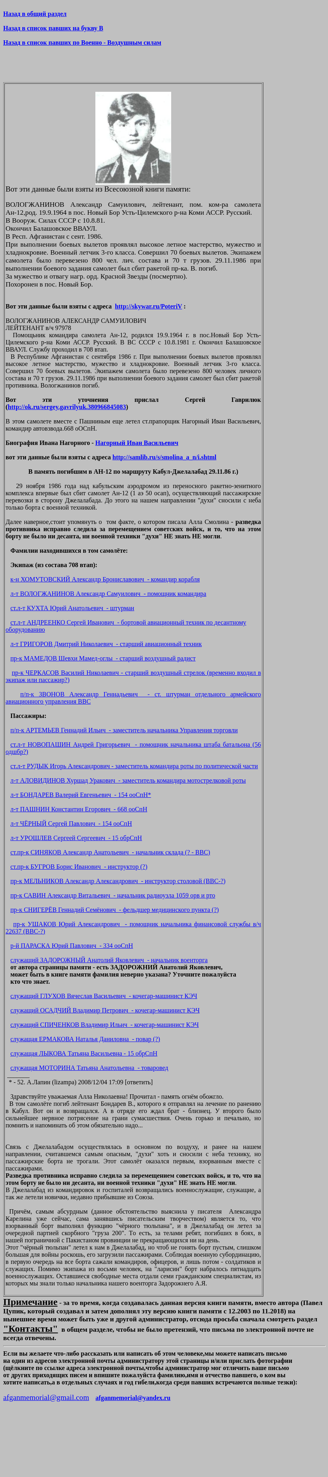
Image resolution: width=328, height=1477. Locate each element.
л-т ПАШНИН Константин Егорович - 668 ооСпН (78, 809)
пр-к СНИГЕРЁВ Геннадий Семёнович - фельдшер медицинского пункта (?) (114, 909)
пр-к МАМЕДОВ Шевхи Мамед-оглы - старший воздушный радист (103, 658)
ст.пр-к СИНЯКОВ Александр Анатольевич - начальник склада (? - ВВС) (110, 852)
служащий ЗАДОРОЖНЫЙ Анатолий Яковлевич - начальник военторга (108, 960)
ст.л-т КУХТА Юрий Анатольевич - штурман (72, 608)
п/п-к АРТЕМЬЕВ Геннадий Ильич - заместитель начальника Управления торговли (124, 730)
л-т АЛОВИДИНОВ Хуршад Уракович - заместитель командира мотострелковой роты (128, 780)
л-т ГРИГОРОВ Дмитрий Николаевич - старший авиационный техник (106, 644)
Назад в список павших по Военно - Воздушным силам (82, 42)
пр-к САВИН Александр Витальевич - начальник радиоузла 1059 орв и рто (112, 895)
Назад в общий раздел (35, 13)
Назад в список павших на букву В (53, 28)
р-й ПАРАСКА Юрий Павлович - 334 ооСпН (71, 945)
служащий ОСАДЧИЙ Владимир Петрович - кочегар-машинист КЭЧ (105, 1010)
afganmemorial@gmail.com (46, 1397)
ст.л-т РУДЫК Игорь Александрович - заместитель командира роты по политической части (134, 766)
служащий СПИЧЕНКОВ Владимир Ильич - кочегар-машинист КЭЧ (104, 1024)
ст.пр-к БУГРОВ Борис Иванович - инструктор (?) (78, 866)
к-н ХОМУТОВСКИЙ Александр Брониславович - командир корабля (105, 579)
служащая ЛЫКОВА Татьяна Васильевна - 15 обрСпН (83, 1053)
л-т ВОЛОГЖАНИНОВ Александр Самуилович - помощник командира (108, 593)
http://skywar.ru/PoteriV (148, 306)
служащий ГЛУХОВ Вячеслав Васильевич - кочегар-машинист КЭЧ (103, 996)
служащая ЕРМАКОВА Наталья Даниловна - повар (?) (85, 1039)
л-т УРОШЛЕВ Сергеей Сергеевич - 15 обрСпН (76, 837)
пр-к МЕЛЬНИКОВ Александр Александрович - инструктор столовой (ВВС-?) (117, 881)
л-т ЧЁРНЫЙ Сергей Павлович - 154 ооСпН (71, 823)
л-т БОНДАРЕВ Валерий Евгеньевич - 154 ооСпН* (80, 794)
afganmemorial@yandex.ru (132, 1397)
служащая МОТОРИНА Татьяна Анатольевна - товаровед (89, 1067)
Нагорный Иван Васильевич (136, 442)
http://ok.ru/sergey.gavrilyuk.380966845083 (67, 406)
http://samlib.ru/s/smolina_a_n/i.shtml (165, 457)
